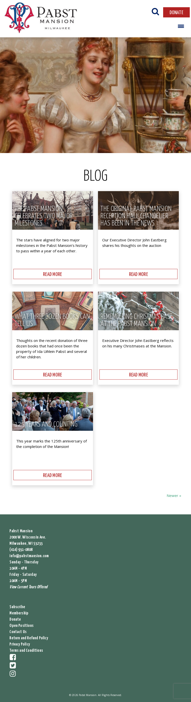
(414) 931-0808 (20, 550)
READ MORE (52, 274)
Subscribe (17, 607)
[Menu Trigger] (181, 26)
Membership (18, 613)
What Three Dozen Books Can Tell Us (52, 320)
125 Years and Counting (46, 424)
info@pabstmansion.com (29, 556)
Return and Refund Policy (28, 638)
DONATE (176, 12)
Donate (15, 619)
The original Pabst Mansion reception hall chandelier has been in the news (136, 216)
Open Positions (21, 626)
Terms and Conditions (26, 650)
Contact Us (18, 632)
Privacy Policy (19, 644)
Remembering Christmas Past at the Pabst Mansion (136, 320)
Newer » (174, 495)
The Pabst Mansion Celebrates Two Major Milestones (44, 216)
